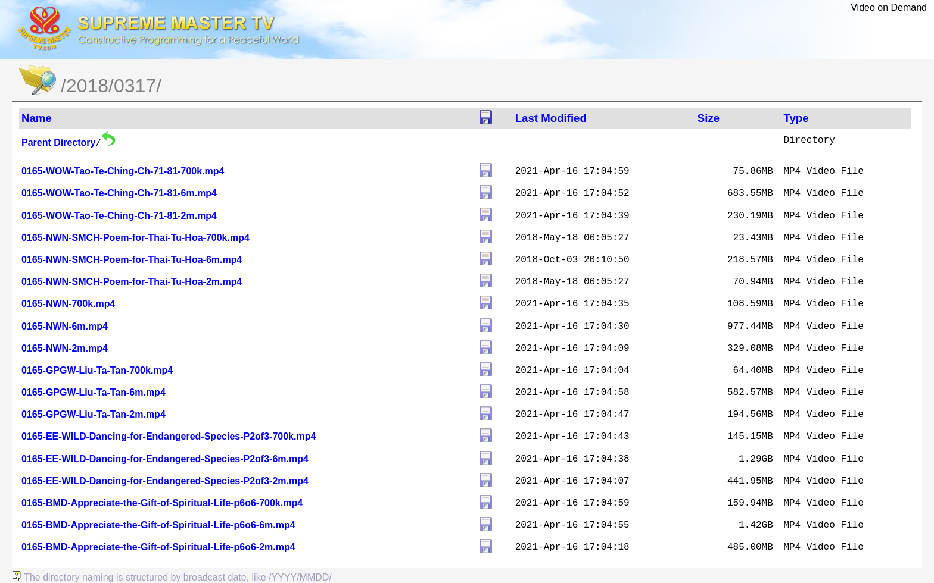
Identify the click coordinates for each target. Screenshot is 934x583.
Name (36, 118)
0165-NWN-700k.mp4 (68, 304)
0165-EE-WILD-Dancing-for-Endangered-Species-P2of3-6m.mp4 (165, 459)
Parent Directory (58, 142)
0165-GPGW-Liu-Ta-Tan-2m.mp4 (93, 414)
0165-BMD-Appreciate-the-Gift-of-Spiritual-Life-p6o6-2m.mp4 (158, 547)
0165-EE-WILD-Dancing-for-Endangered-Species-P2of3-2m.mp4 (165, 481)
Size (709, 118)
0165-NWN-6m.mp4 (64, 326)
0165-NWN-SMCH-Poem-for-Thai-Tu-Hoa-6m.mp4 (131, 260)
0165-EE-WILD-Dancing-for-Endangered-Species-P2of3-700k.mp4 (168, 436)
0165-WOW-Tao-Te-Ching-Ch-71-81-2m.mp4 (119, 216)
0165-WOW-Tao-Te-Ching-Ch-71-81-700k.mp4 (122, 171)
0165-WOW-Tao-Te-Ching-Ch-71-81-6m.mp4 (119, 193)
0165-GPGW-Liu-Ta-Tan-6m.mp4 (93, 392)
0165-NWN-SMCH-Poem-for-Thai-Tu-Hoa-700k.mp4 (135, 238)
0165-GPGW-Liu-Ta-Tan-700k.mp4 (97, 370)
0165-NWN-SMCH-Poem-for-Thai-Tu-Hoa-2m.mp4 (131, 282)
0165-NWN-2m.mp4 (64, 348)
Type (795, 118)
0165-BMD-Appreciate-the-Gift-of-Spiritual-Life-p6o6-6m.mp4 (158, 525)
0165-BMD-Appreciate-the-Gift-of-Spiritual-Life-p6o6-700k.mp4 (162, 503)
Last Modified (551, 118)
